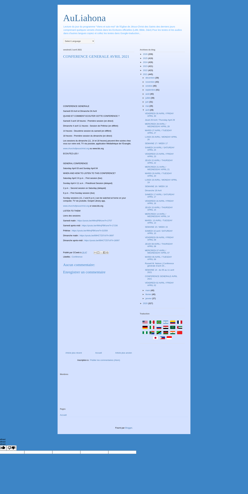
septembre (151, 90)
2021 (145, 74)
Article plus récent (73, 353)
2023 (145, 66)
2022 (145, 70)
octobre (149, 86)
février (149, 294)
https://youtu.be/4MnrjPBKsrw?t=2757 (94, 220)
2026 (145, 54)
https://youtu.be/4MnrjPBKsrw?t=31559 (90, 230)
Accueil (98, 353)
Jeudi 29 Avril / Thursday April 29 (160, 120)
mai (147, 106)
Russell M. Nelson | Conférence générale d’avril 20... (159, 264)
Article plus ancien (123, 353)
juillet (148, 98)
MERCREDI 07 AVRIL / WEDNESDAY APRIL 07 (157, 251)
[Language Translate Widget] (79, 41)
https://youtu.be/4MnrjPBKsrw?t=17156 (100, 225)
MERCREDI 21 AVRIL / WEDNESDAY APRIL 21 (157, 168)
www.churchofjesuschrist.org (76, 148)
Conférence (77, 257)
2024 (145, 62)
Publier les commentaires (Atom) (105, 360)
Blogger (128, 428)
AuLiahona (84, 18)
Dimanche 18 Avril (153, 190)
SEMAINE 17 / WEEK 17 (156, 143)
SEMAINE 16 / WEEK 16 (156, 186)
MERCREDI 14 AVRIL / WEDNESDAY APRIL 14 (157, 215)
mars (148, 290)
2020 (145, 303)
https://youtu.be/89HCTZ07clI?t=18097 (102, 240)
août (148, 94)
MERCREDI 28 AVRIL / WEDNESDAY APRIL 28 (157, 125)
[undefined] (11, 448)
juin (147, 102)
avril (148, 110)
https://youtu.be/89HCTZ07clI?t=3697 (97, 235)
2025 (145, 58)
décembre (150, 78)
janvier (149, 298)
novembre (150, 82)
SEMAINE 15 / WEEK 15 (156, 227)
